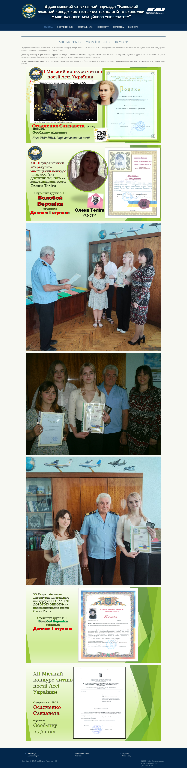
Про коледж (31, 754)
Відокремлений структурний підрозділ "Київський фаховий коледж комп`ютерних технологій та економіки (91, 9)
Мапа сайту (126, 756)
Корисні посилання (82, 754)
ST (56, 761)
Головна (48, 27)
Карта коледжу (33, 756)
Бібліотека (118, 27)
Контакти (133, 27)
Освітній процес (65, 27)
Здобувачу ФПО (85, 27)
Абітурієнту (103, 27)
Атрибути (125, 754)
